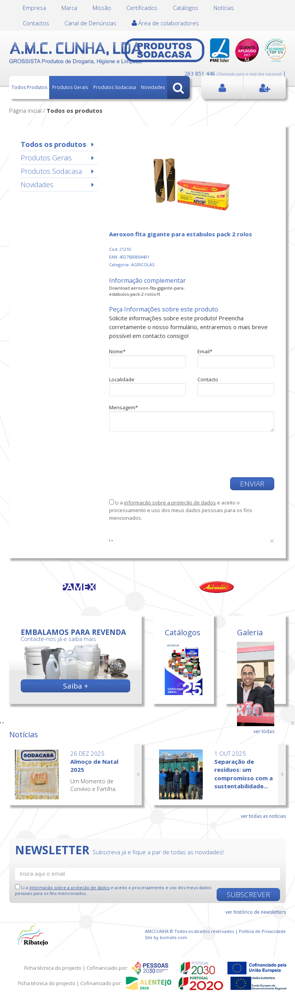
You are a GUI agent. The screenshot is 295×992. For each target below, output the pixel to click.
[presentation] (167, 455)
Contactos (36, 23)
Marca (69, 8)
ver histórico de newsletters (255, 912)
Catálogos (185, 8)
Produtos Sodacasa (114, 87)
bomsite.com (173, 937)
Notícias (224, 8)
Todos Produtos (29, 87)
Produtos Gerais (70, 87)
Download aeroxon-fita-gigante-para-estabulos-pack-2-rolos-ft (147, 291)
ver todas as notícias (263, 816)
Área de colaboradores (165, 23)
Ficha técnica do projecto (52, 967)
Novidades (153, 87)
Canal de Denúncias (90, 23)
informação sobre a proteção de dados (170, 502)
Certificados (141, 8)
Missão (102, 8)
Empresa (34, 8)
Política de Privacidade (262, 931)
